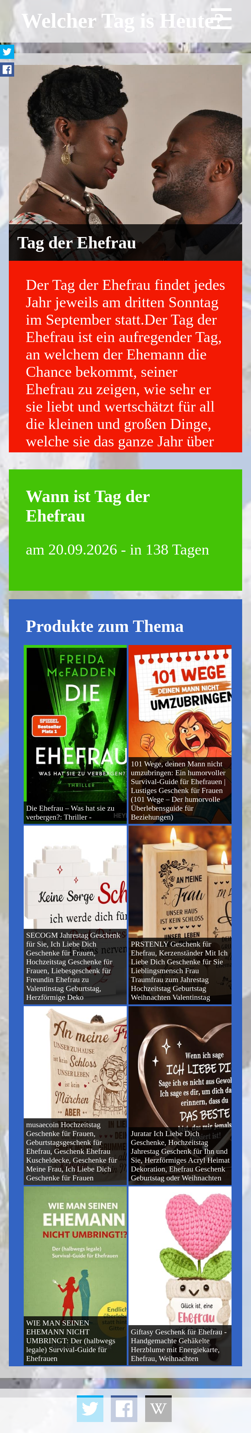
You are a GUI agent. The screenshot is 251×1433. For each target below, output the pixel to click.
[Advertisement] (125, 1415)
